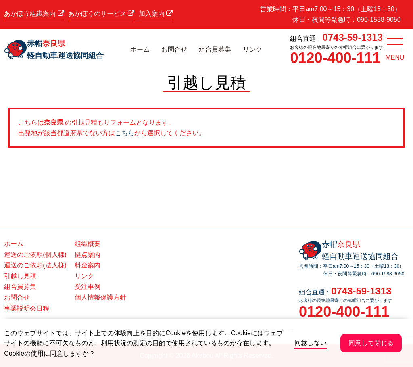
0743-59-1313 (352, 37)
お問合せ (174, 49)
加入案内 (156, 13)
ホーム (140, 49)
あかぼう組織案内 (34, 13)
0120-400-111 (335, 58)
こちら (124, 132)
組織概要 (87, 243)
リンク (252, 49)
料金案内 (87, 265)
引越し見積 (20, 276)
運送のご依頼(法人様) (35, 265)
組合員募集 (215, 49)
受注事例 (87, 286)
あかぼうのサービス (101, 13)
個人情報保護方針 (100, 297)
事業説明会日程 (26, 308)
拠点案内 (87, 254)
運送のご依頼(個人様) (35, 254)
